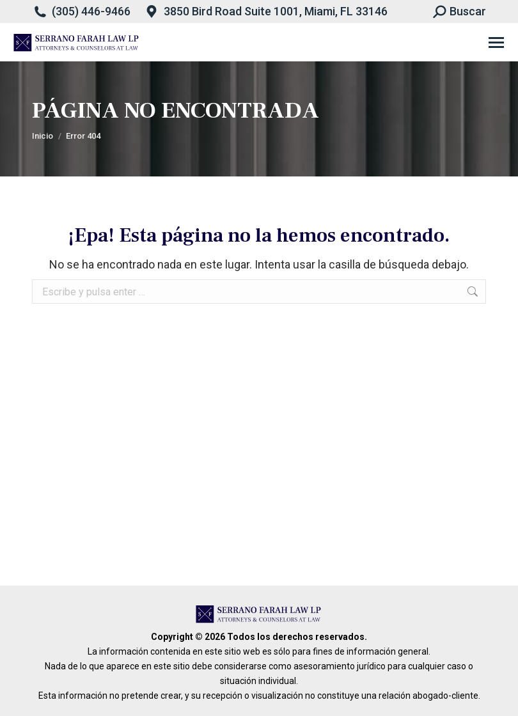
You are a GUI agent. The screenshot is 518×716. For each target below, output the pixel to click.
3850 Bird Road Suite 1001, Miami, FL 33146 (276, 11)
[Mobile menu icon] (496, 42)
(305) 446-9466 (91, 11)
